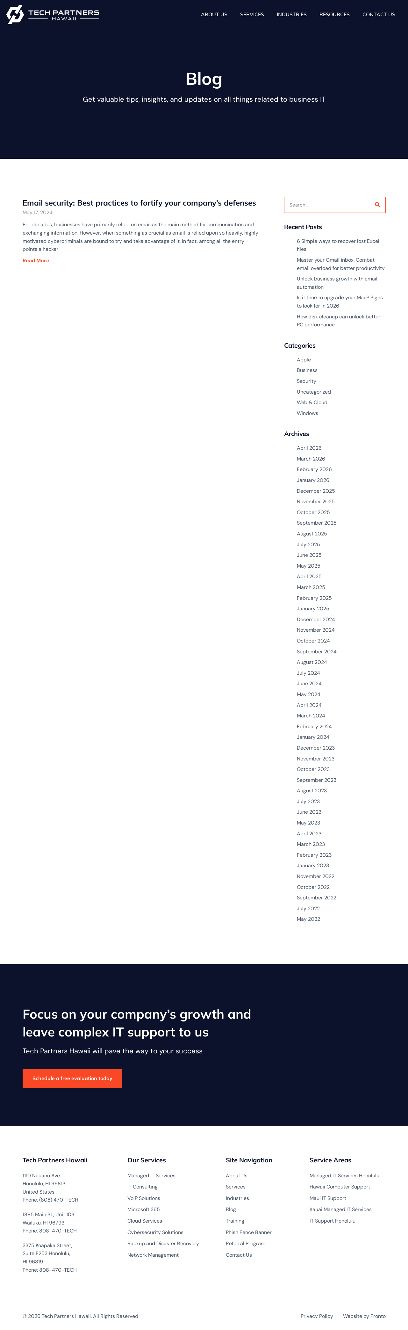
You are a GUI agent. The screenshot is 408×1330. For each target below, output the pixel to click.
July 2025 (308, 544)
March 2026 (311, 458)
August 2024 (312, 662)
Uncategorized (314, 392)
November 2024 (316, 630)
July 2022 (308, 908)
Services (252, 14)
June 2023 (309, 812)
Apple (304, 359)
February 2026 (314, 469)
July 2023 (308, 801)
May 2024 (308, 694)
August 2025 (312, 533)
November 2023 (315, 758)
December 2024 (316, 619)
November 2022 (315, 876)
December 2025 (316, 491)
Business (307, 370)
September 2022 (316, 897)
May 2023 (308, 822)
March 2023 (311, 844)
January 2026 (313, 480)
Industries (292, 14)
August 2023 (312, 790)
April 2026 (309, 448)
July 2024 (308, 673)
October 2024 (313, 640)
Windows (307, 413)
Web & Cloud (312, 402)
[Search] (377, 205)
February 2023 (314, 855)
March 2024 (311, 715)
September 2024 (317, 651)
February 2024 (314, 726)
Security (306, 381)
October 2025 (313, 512)
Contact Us (378, 14)
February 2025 (314, 598)
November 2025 (316, 501)
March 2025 (311, 587)
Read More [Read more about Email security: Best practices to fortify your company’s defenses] (39, 260)
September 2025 (317, 523)
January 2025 (313, 608)
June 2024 (309, 683)
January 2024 (313, 737)
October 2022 (313, 887)
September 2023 (316, 780)
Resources (334, 14)
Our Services (146, 1160)
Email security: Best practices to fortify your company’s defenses (139, 202)
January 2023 (313, 865)
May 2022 (308, 919)
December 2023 (316, 748)
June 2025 (309, 555)
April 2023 (309, 833)
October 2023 (313, 769)
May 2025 (308, 566)
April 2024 (309, 705)
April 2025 (309, 576)
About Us (214, 14)
